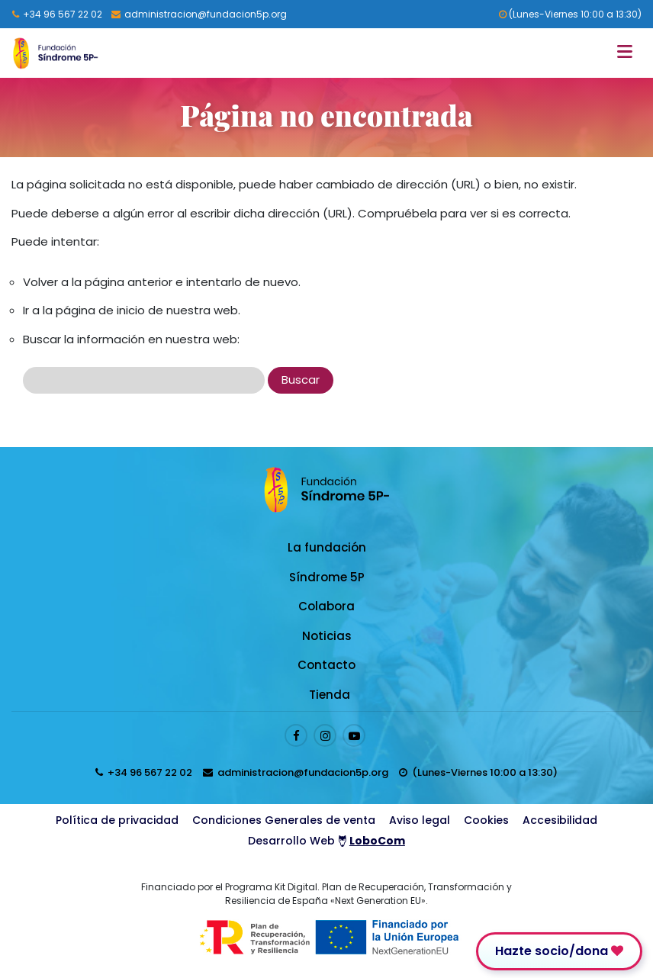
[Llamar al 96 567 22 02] (57, 14)
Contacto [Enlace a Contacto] (326, 665)
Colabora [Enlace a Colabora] (326, 606)
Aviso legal (419, 820)
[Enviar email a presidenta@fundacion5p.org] (199, 14)
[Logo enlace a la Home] (55, 53)
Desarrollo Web (326, 840)
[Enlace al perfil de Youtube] (354, 735)
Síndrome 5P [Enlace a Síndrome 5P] (327, 577)
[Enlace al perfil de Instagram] (325, 735)
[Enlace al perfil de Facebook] (296, 735)
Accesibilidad (560, 820)
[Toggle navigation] (629, 53)
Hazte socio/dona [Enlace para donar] (559, 951)
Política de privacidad (117, 820)
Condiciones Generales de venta (283, 820)
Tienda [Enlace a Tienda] (329, 695)
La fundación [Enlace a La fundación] (327, 547)
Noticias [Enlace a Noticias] (327, 636)
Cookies (486, 820)
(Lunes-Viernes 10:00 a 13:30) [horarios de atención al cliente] (570, 14)
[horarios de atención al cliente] (478, 772)
